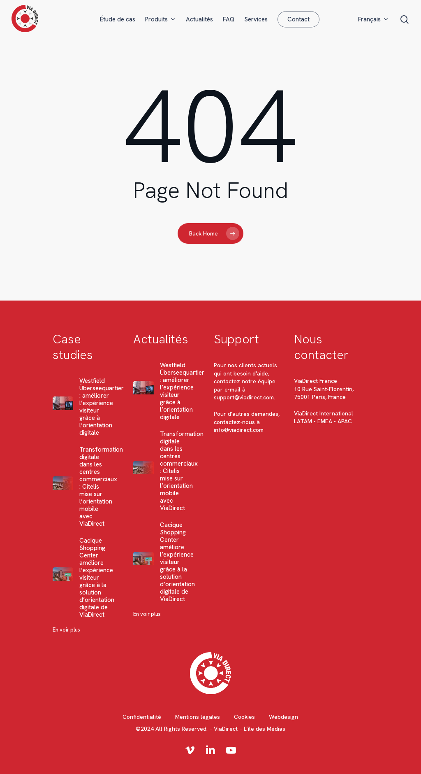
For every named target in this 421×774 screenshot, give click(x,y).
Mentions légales (197, 716)
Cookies (244, 716)
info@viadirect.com (239, 430)
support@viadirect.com (244, 397)
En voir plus (66, 629)
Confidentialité (142, 716)
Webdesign (283, 716)
